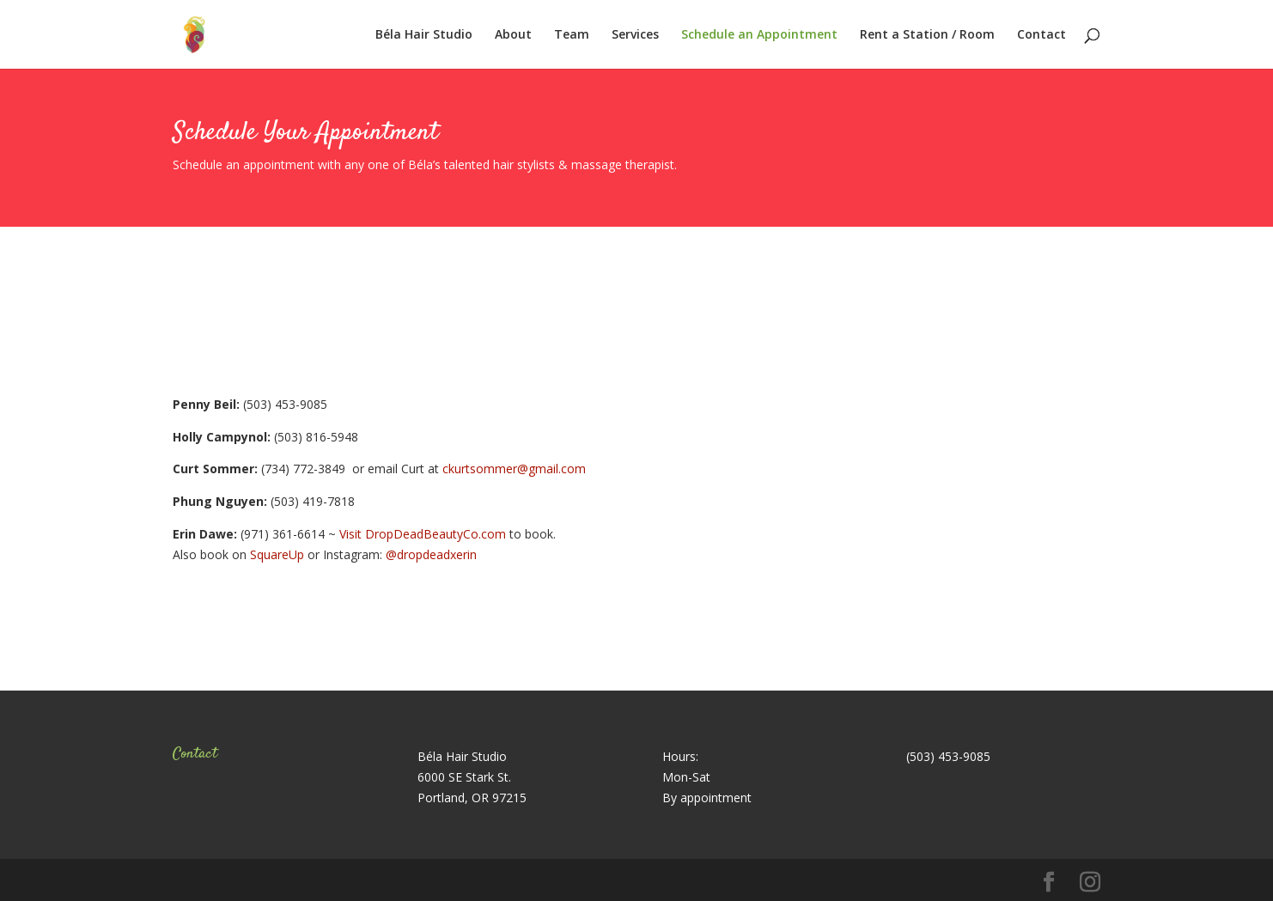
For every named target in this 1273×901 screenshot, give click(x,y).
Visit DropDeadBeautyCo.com (422, 534)
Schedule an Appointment (759, 35)
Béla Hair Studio (423, 35)
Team (571, 35)
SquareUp (277, 554)
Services (635, 35)
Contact (1041, 35)
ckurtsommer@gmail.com (514, 468)
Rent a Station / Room (927, 35)
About (513, 35)
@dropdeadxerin (431, 554)
